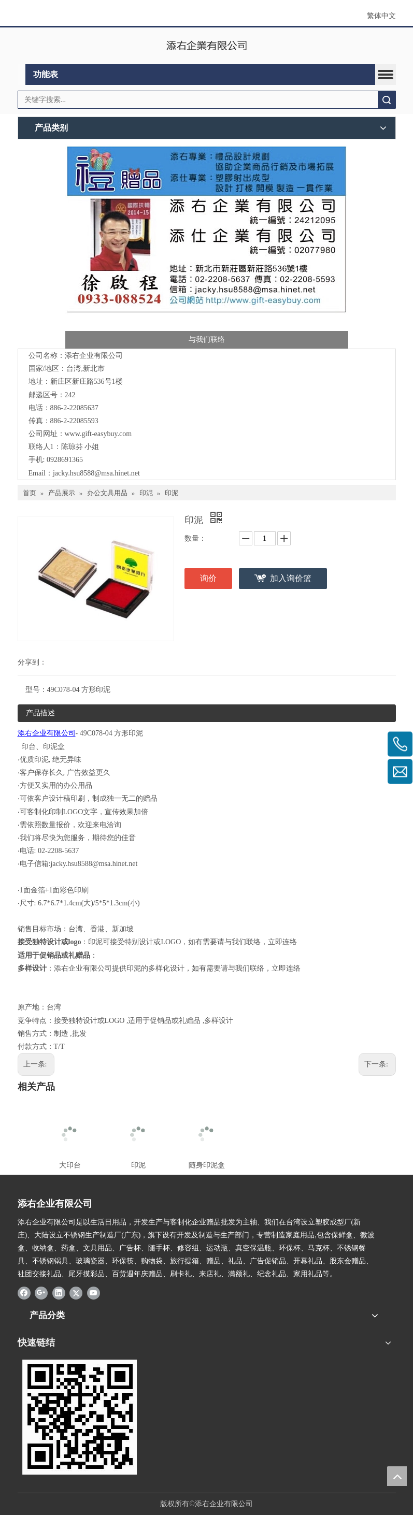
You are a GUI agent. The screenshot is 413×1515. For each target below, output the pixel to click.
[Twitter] (75, 1293)
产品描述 (40, 713)
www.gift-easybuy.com (98, 434)
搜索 (386, 99)
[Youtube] (93, 1293)
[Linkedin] (58, 1293)
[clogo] (206, 46)
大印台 (70, 1165)
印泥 (138, 1165)
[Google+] (41, 1293)
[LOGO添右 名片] (206, 247)
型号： (36, 690)
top (397, 1476)
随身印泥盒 (207, 1165)
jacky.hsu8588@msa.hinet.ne (95, 473)
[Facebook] (24, 1293)
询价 (208, 578)
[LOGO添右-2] (75, 1417)
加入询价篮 (290, 578)
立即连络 (282, 942)
